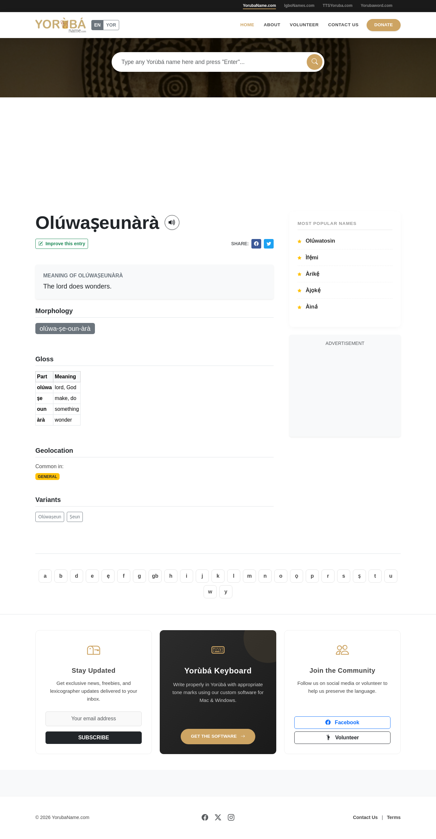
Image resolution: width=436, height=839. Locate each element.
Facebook (342, 722)
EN (97, 25)
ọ (296, 576)
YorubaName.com (259, 5)
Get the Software (218, 736)
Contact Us (343, 24)
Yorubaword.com (376, 5)
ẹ (108, 576)
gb (155, 576)
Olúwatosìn (316, 241)
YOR (111, 25)
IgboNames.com (299, 5)
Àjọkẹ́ (309, 290)
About (272, 24)
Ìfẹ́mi (308, 257)
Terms (394, 817)
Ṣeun (75, 516)
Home (247, 24)
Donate (383, 24)
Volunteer (304, 24)
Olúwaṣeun (49, 516)
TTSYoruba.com (338, 5)
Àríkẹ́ (308, 274)
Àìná (308, 307)
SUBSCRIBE (93, 737)
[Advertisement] (218, 162)
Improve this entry (61, 243)
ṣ (359, 576)
